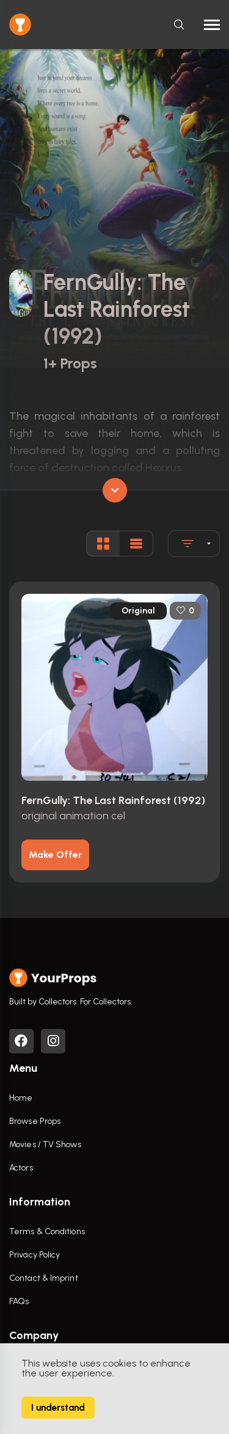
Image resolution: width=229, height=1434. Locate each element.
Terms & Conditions (47, 1231)
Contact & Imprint (43, 1278)
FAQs (19, 1301)
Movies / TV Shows (45, 1144)
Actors (21, 1168)
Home (20, 1098)
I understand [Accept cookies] (58, 1407)
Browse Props (34, 1121)
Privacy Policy (34, 1255)
